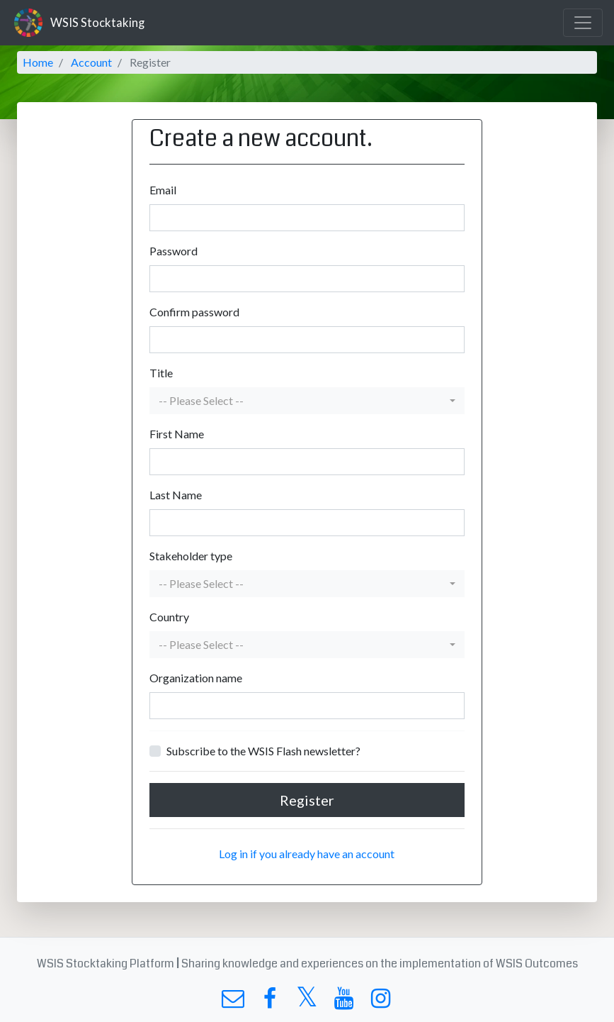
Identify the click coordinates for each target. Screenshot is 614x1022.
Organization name (195, 677)
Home (38, 62)
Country (169, 616)
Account (91, 62)
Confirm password (194, 311)
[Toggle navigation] (583, 23)
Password (173, 250)
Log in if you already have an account (306, 853)
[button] (307, 400)
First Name (176, 433)
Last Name (175, 494)
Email (162, 189)
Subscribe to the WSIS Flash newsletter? (263, 750)
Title (161, 372)
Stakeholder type (190, 555)
